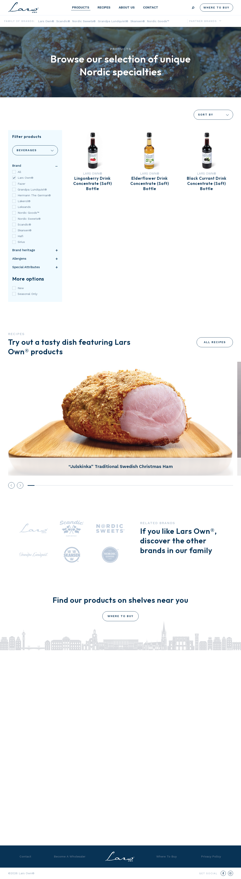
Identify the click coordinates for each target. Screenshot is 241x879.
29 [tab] (222, 485)
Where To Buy (216, 7)
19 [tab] (154, 485)
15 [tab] (127, 485)
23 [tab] (181, 485)
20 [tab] (161, 485)
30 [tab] (229, 485)
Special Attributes (26, 267)
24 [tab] (188, 485)
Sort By (213, 115)
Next (20, 485)
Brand (16, 166)
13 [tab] (113, 485)
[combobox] (35, 150)
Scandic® (63, 21)
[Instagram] (230, 873)
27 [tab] (209, 485)
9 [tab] (85, 485)
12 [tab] (106, 485)
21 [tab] (168, 485)
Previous (11, 485)
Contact (150, 7)
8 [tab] (79, 485)
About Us (127, 7)
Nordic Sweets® (84, 21)
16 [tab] (133, 485)
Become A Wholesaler (70, 856)
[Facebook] (223, 873)
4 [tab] (51, 485)
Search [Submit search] (193, 7)
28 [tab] (216, 485)
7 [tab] (72, 485)
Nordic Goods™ (158, 21)
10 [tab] (92, 485)
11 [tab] (99, 485)
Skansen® (137, 21)
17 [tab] (140, 485)
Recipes (104, 7)
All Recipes (215, 342)
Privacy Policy (211, 856)
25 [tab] (195, 485)
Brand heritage (23, 250)
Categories (35, 150)
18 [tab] (147, 485)
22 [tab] (174, 485)
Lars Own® (46, 21)
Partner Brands (203, 21)
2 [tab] (37, 485)
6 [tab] (65, 485)
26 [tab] (202, 485)
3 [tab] (44, 485)
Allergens (19, 258)
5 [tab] (58, 485)
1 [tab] (31, 485)
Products (80, 7)
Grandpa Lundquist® (113, 21)
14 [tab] (120, 485)
